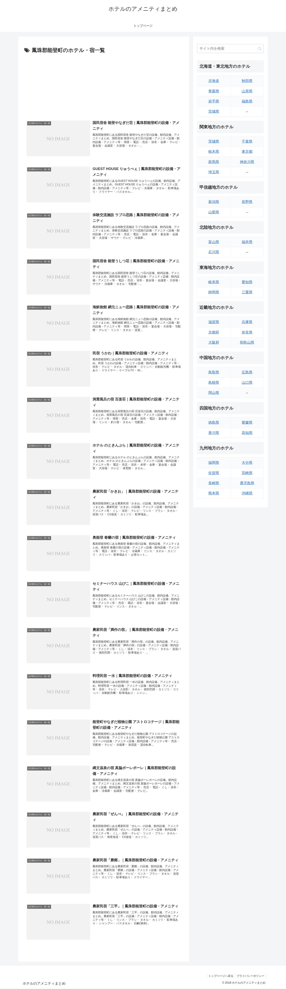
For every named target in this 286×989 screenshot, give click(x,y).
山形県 (247, 91)
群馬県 (213, 162)
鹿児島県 (247, 483)
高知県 (247, 433)
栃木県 (213, 152)
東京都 (247, 152)
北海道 (213, 81)
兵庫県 (247, 322)
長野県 (247, 202)
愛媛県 (247, 422)
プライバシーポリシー (250, 976)
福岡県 (213, 463)
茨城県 (213, 141)
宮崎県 (247, 473)
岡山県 (213, 393)
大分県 (247, 463)
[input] (230, 48)
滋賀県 (213, 322)
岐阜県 (213, 282)
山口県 (247, 383)
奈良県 (247, 332)
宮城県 (213, 111)
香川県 (213, 433)
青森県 (213, 91)
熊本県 (213, 493)
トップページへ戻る (219, 976)
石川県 (213, 252)
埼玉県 (213, 172)
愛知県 (247, 282)
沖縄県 (247, 493)
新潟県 (213, 202)
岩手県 (213, 101)
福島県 (247, 101)
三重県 (247, 292)
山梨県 (213, 212)
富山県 (213, 242)
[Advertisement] (103, 85)
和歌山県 (247, 342)
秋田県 (247, 81)
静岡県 (213, 292)
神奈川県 (247, 162)
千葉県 (247, 141)
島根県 (213, 383)
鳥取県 (213, 372)
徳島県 (213, 422)
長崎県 (213, 483)
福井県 (247, 242)
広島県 (247, 372)
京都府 (213, 332)
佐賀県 (213, 473)
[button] (259, 48)
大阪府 (213, 342)
